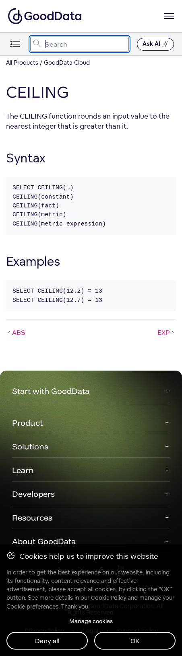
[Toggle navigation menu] (15, 44)
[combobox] (79, 44)
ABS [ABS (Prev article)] (15, 332)
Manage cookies (91, 621)
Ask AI (155, 44)
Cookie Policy (108, 597)
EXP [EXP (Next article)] (166, 332)
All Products (22, 62)
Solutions (30, 446)
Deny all (47, 641)
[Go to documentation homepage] (44, 16)
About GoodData (44, 541)
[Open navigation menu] (169, 16)
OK (135, 641)
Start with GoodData (50, 391)
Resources (32, 517)
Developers (33, 494)
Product (27, 423)
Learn (23, 470)
